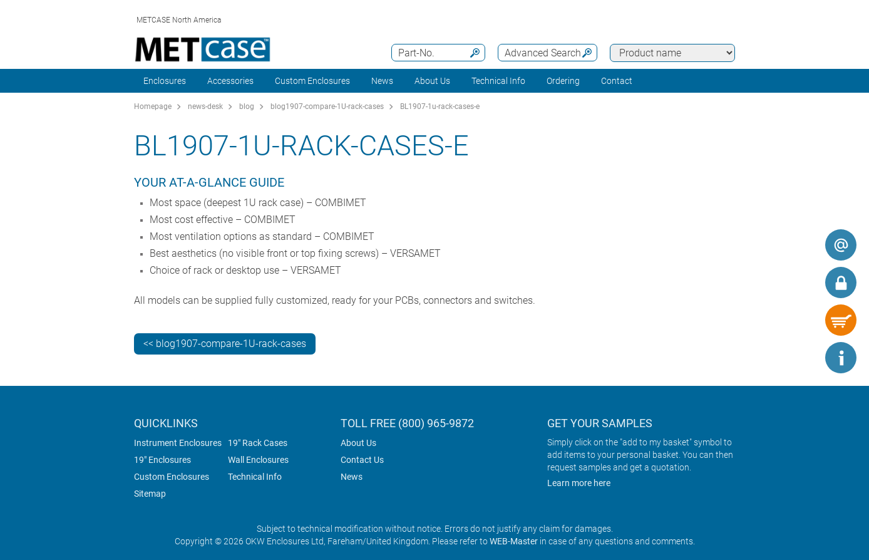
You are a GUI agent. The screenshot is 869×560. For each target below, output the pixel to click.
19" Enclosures (162, 460)
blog (246, 106)
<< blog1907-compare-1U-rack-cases (224, 344)
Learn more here (578, 483)
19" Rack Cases (257, 443)
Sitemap (150, 494)
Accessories (230, 81)
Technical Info (255, 477)
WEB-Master (514, 541)
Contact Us (362, 460)
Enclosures (164, 81)
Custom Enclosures (312, 81)
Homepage (153, 106)
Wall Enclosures (258, 460)
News (382, 81)
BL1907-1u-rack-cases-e (440, 106)
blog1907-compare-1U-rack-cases (327, 106)
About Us (358, 443)
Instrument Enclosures (178, 443)
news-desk (205, 106)
